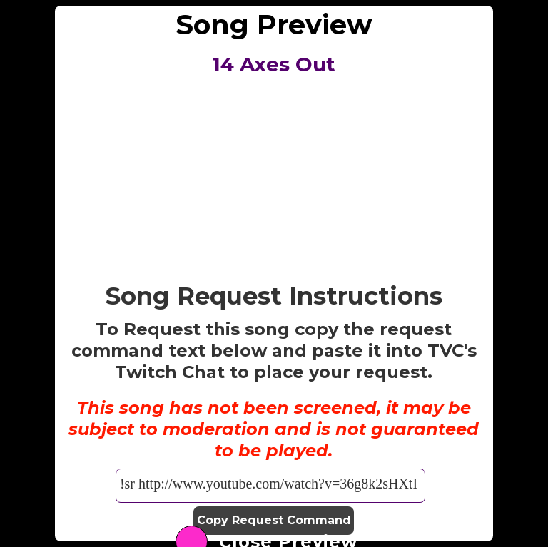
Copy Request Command (274, 520)
